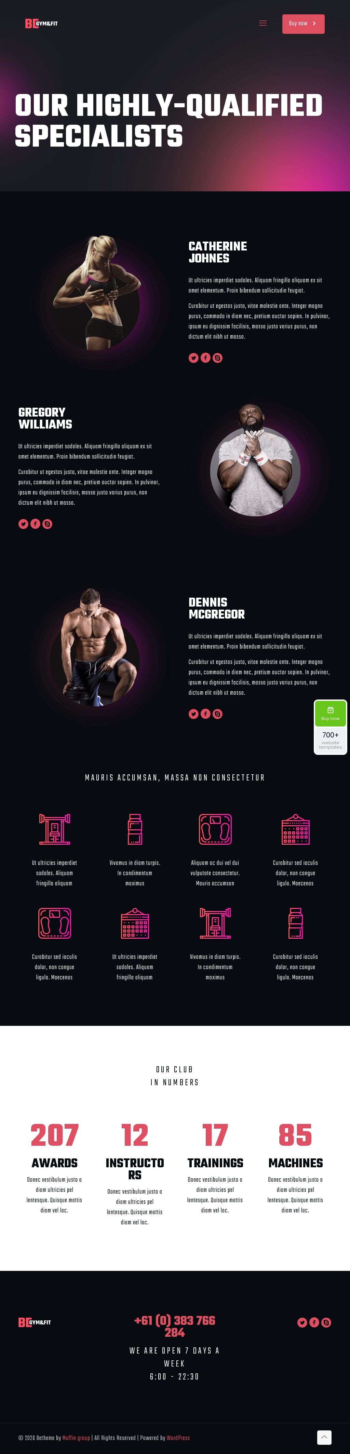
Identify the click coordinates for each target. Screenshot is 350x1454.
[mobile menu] (263, 24)
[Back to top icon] (324, 1437)
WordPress (178, 1438)
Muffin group (76, 1438)
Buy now (303, 24)
